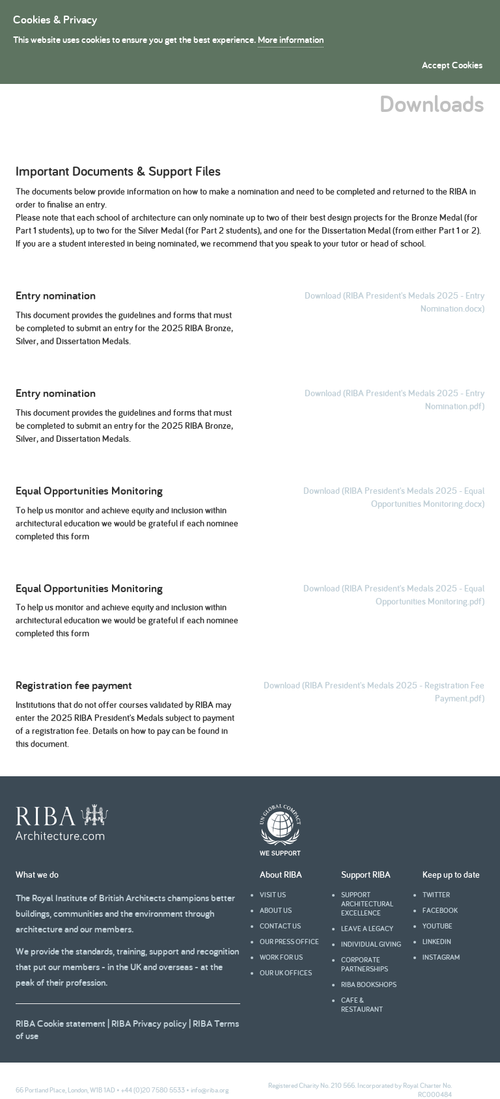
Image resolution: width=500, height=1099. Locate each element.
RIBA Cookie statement (60, 1023)
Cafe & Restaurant (362, 1005)
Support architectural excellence (367, 903)
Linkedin (437, 941)
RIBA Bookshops (368, 984)
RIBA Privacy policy (149, 1023)
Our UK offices (286, 972)
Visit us (273, 894)
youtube (437, 925)
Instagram (441, 957)
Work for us (281, 957)
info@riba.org (210, 1089)
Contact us (280, 925)
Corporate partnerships (364, 964)
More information (291, 39)
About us (276, 910)
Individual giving (371, 944)
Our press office (289, 941)
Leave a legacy (367, 928)
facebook (440, 910)
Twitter (436, 894)
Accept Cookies (452, 65)
